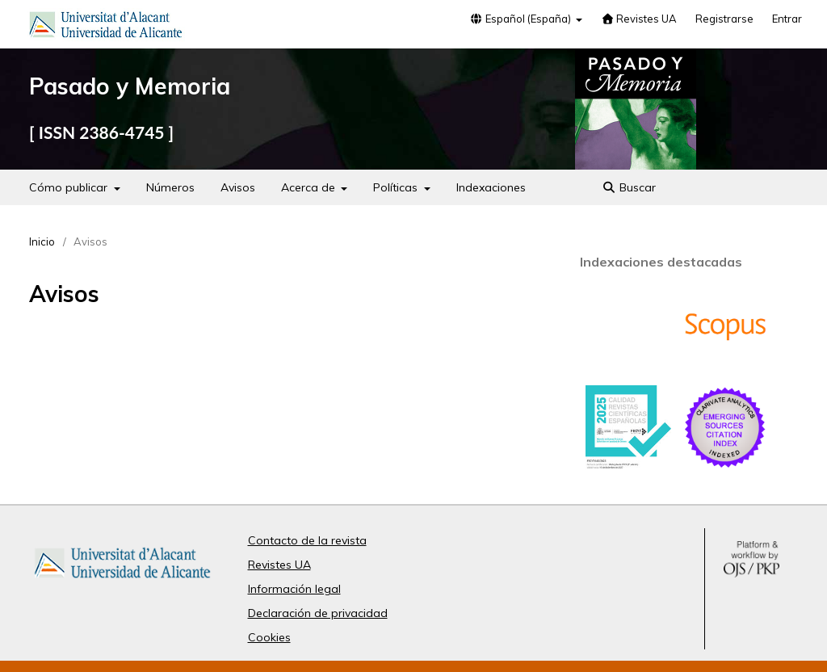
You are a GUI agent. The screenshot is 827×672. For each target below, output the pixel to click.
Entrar (787, 18)
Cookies (269, 637)
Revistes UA (639, 18)
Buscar (629, 187)
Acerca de (309, 187)
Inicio (42, 241)
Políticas (397, 187)
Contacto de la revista (307, 540)
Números (170, 187)
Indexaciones (491, 187)
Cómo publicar (70, 187)
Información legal (294, 589)
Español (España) (521, 18)
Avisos (237, 187)
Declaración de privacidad (318, 613)
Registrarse (724, 18)
